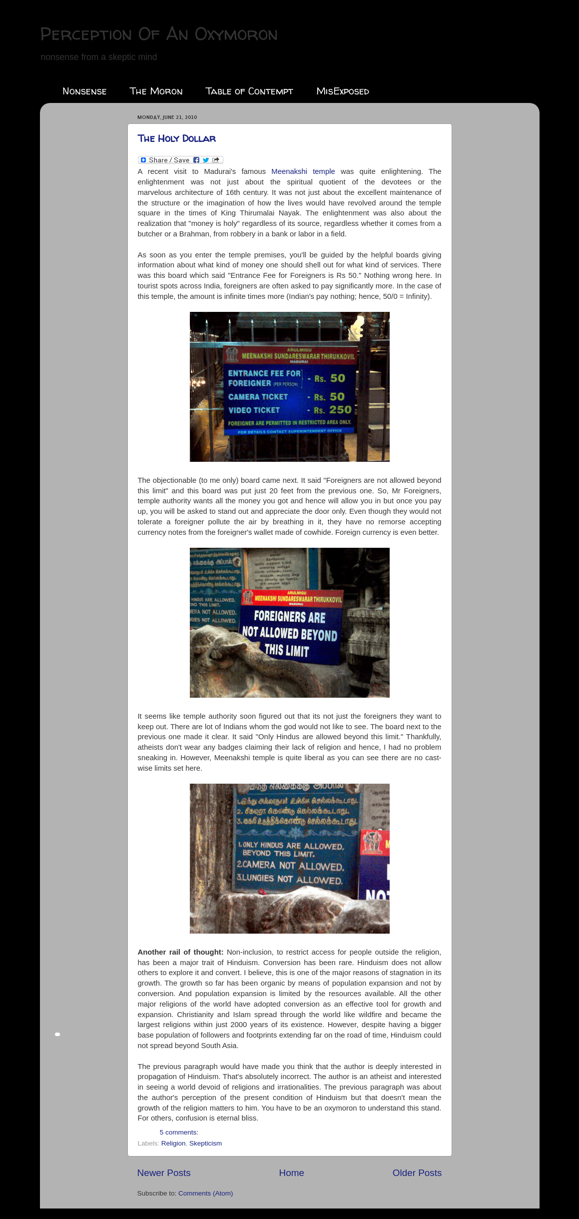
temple (303, 171)
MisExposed (342, 90)
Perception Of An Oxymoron (159, 33)
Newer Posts (164, 1173)
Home (291, 1173)
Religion (173, 1143)
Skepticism (205, 1143)
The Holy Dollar (177, 138)
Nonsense (84, 90)
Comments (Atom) (205, 1193)
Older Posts (417, 1173)
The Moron (156, 90)
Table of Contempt (249, 90)
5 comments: (179, 1132)
